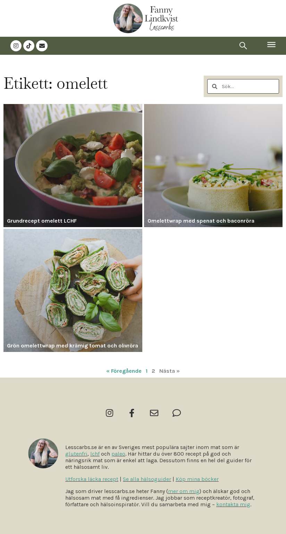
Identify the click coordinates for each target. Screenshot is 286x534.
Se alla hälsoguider (147, 479)
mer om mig (184, 491)
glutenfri (76, 453)
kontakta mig (233, 504)
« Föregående (124, 370)
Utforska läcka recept (91, 479)
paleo (118, 453)
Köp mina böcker (197, 479)
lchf (95, 453)
